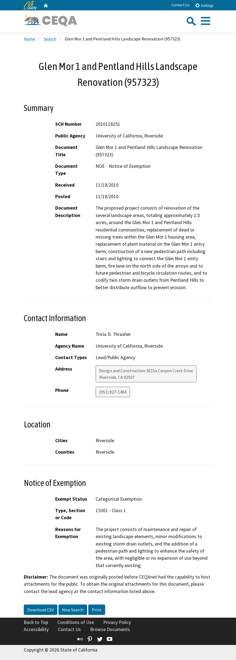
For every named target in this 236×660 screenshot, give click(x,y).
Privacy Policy (117, 622)
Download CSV (40, 609)
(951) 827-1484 (112, 392)
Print (97, 609)
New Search (73, 609)
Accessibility (36, 629)
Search (50, 39)
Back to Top (36, 622)
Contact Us (181, 4)
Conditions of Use (75, 622)
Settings (204, 5)
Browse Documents (110, 629)
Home (29, 39)
